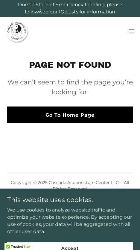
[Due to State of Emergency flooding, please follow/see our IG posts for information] (70, 8)
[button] (132, 31)
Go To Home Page (70, 115)
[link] (17, 31)
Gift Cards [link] (70, 203)
